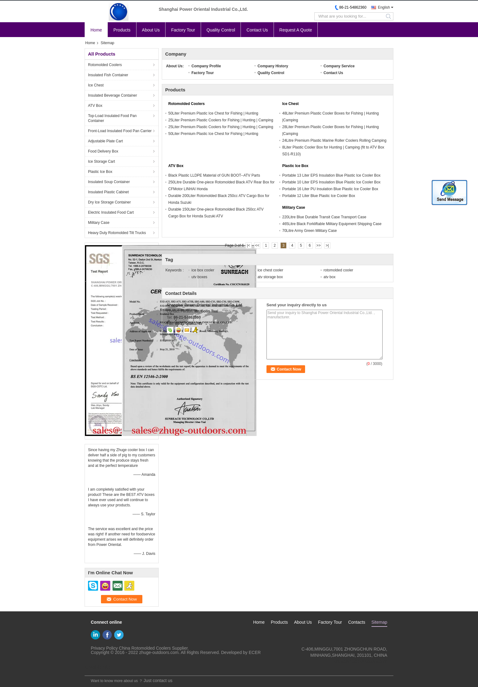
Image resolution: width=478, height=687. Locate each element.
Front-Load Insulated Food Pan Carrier (120, 131)
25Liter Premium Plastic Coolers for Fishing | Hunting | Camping (220, 120)
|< (248, 245)
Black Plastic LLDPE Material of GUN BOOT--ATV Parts (214, 175)
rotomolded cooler (338, 270)
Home (96, 29)
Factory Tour (183, 29)
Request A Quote (295, 29)
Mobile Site (97, 667)
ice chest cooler (270, 270)
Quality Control (221, 29)
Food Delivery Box (103, 151)
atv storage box (270, 277)
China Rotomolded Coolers (145, 648)
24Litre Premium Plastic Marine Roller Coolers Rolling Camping (334, 140)
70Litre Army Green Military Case (309, 230)
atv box (330, 277)
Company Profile (206, 66)
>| (327, 245)
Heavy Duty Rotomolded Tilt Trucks (117, 233)
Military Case (98, 222)
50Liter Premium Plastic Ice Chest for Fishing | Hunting (213, 113)
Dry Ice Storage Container (109, 202)
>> (318, 245)
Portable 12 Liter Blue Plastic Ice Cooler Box (318, 196)
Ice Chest (96, 85)
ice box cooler (202, 270)
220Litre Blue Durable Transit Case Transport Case (324, 217)
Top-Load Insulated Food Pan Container (112, 118)
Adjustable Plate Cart (105, 141)
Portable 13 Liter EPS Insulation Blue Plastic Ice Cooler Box (331, 175)
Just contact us (158, 680)
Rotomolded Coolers (105, 65)
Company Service (339, 66)
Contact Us (257, 29)
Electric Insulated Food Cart (111, 212)
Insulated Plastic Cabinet (108, 192)
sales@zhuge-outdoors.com (360, 661)
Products (121, 29)
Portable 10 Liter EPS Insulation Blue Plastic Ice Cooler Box (331, 182)
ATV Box (95, 105)
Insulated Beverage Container (112, 95)
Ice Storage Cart (101, 161)
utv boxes (199, 277)
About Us (151, 29)
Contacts (356, 622)
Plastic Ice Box (100, 172)
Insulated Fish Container (108, 75)
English (384, 7)
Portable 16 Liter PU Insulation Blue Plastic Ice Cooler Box (330, 189)
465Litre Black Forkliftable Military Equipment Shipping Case (332, 224)
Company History (273, 66)
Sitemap (379, 622)
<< (257, 245)
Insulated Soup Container (109, 182)
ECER (255, 652)
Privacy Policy (104, 648)
